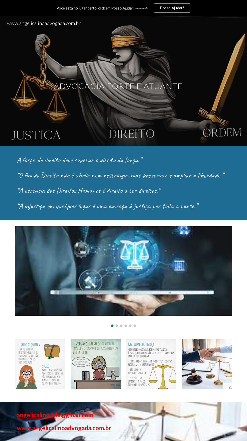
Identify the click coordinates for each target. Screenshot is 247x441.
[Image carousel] (123, 276)
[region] (123, 8)
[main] (123, 81)
